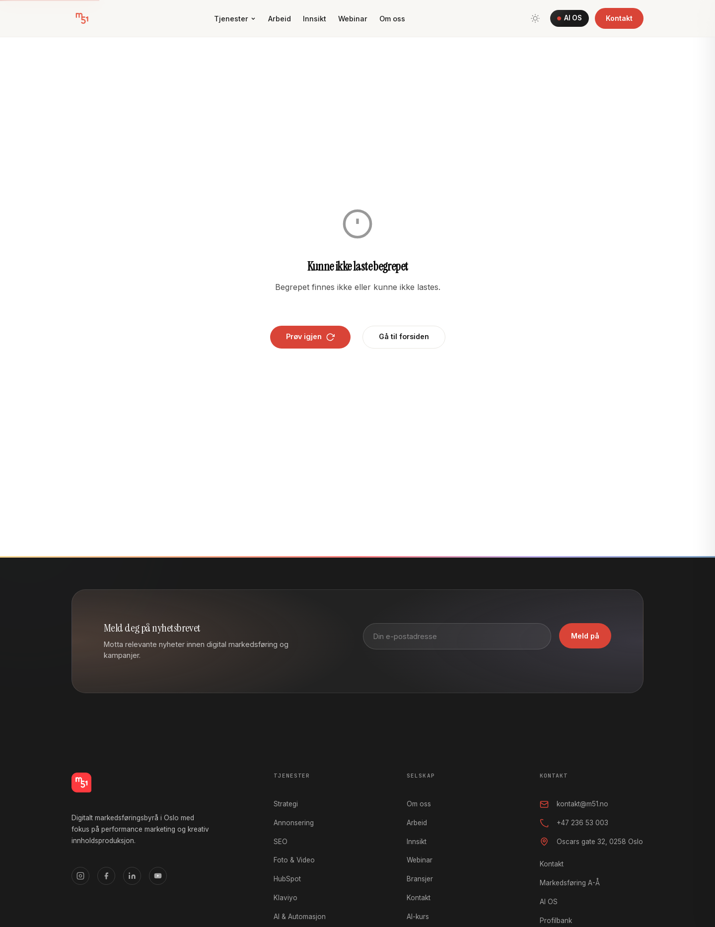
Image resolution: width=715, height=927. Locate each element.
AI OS (569, 18)
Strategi (286, 804)
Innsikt (314, 18)
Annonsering (294, 823)
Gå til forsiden (404, 336)
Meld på (585, 636)
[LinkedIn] (132, 876)
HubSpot (287, 879)
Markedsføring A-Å (570, 883)
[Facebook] (106, 876)
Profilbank (556, 921)
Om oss (392, 18)
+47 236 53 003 (574, 823)
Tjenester (235, 18)
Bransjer (420, 879)
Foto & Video (294, 860)
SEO (280, 842)
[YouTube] (158, 876)
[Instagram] (80, 876)
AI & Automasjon (300, 917)
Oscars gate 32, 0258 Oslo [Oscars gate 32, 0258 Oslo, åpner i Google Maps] (591, 841)
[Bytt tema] (535, 18)
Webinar (352, 18)
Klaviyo (285, 898)
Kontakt (619, 18)
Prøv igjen (310, 336)
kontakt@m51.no (574, 804)
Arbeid (279, 18)
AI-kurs (418, 917)
